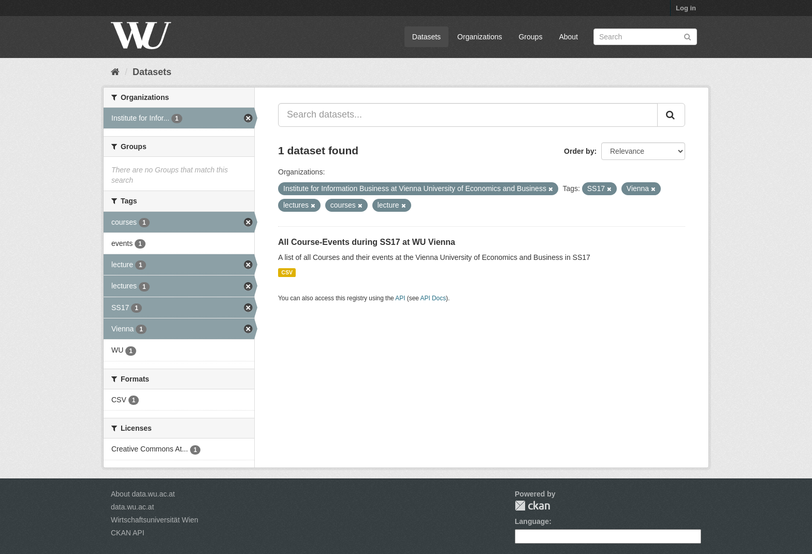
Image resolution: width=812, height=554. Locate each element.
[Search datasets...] (468, 115)
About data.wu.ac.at (143, 494)
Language (532, 521)
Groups (530, 37)
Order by (579, 151)
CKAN (532, 505)
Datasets (426, 37)
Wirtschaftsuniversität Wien (154, 520)
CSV (287, 272)
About (568, 37)
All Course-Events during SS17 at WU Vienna (366, 242)
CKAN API (127, 533)
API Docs (433, 298)
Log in (686, 8)
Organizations (479, 37)
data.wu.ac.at (132, 507)
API (400, 298)
